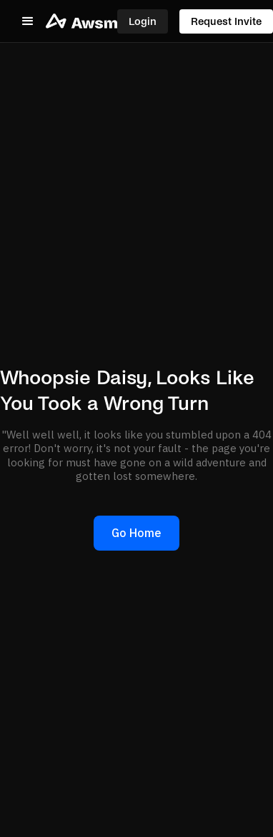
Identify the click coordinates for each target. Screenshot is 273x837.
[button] (28, 21)
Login (143, 21)
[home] (81, 21)
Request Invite (226, 21)
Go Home (136, 533)
